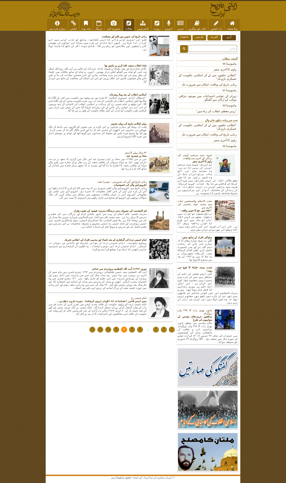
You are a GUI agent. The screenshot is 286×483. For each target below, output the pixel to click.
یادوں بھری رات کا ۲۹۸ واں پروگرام (208, 315)
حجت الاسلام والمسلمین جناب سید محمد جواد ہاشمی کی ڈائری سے (208, 206)
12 (92, 329)
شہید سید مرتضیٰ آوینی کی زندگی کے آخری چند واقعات (208, 158)
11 (100, 329)
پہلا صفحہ (232, 25)
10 (108, 329)
